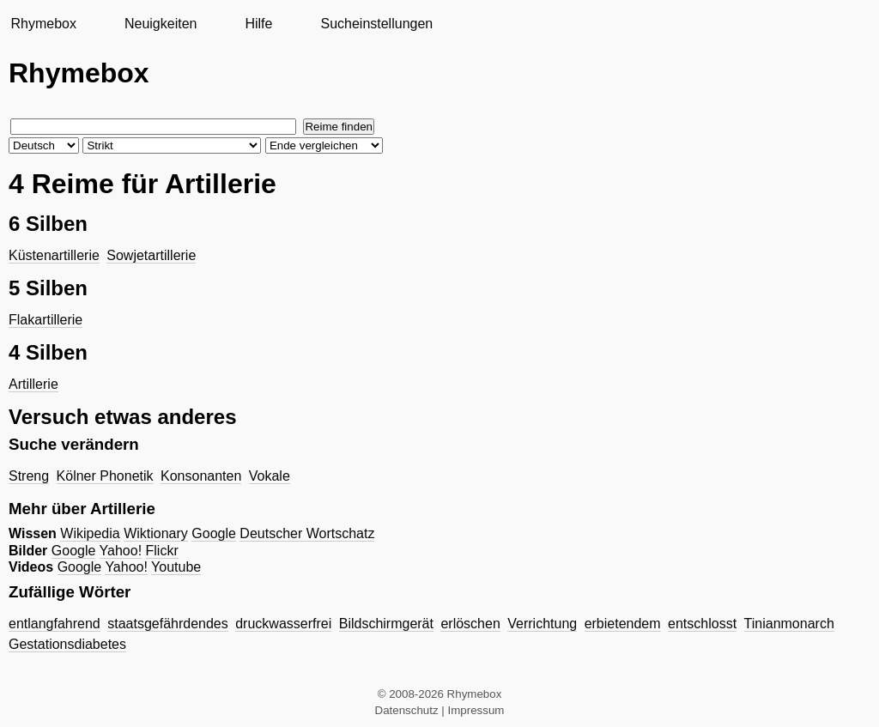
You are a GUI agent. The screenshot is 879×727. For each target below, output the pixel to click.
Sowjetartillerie (151, 255)
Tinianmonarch (789, 623)
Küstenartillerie (54, 255)
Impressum (476, 710)
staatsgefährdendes (167, 623)
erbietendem (623, 623)
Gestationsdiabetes (67, 644)
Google (213, 533)
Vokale (269, 476)
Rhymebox (43, 23)
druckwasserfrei (283, 623)
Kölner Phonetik (105, 476)
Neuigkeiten (160, 23)
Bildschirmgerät (386, 623)
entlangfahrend (54, 623)
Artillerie (33, 384)
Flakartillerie (45, 319)
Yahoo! (121, 550)
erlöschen (470, 623)
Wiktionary (156, 533)
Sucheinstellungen (376, 23)
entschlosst (702, 623)
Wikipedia (89, 533)
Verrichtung (542, 623)
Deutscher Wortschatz (306, 533)
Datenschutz (407, 710)
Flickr (162, 550)
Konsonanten (201, 476)
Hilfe (258, 23)
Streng (29, 476)
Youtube (176, 567)
